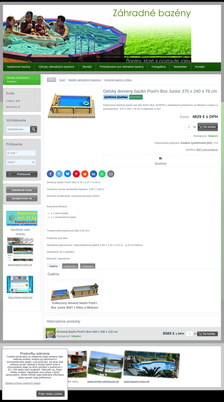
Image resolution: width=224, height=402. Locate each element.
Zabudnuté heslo (22, 190)
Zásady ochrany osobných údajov (23, 383)
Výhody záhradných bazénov (56, 66)
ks (191, 126)
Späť (51, 79)
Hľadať (33, 129)
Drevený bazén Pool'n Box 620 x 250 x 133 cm (87, 331)
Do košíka (210, 126)
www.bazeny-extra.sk (20, 264)
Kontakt (200, 66)
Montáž (87, 66)
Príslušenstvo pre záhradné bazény (122, 66)
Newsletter (180, 66)
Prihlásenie (24, 174)
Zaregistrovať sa (22, 198)
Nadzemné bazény (18, 66)
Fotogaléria (159, 66)
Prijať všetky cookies (51, 393)
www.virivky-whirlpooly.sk (103, 381)
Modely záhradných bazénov (18, 79)
